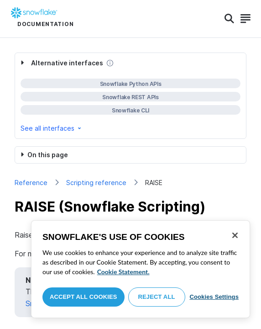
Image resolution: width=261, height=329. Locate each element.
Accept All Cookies (83, 296)
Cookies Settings (214, 296)
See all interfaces (52, 128)
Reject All (156, 296)
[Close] (235, 235)
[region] (140, 269)
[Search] (229, 18)
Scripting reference (96, 182)
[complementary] (130, 96)
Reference (31, 182)
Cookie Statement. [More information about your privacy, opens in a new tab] (123, 272)
